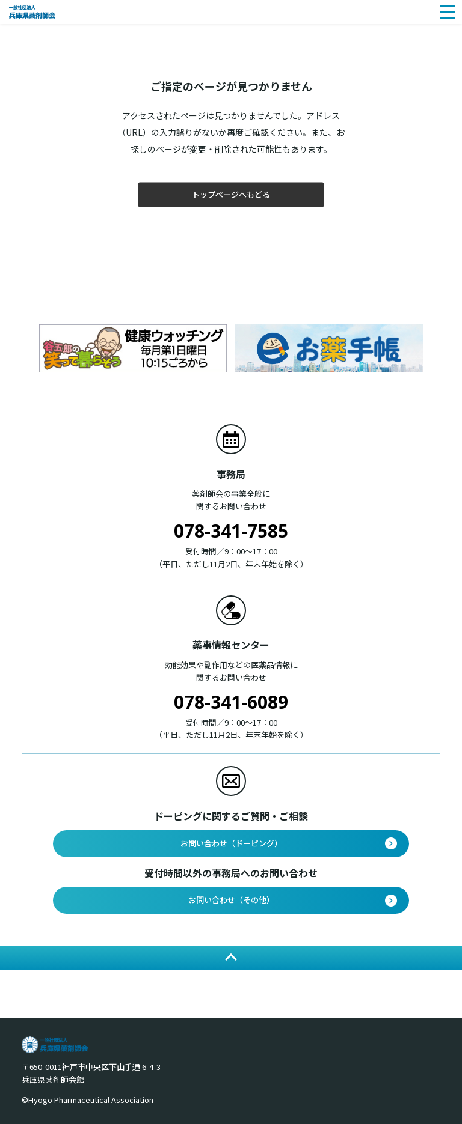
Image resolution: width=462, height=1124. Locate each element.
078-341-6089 (231, 702)
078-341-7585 (231, 530)
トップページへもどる (231, 194)
